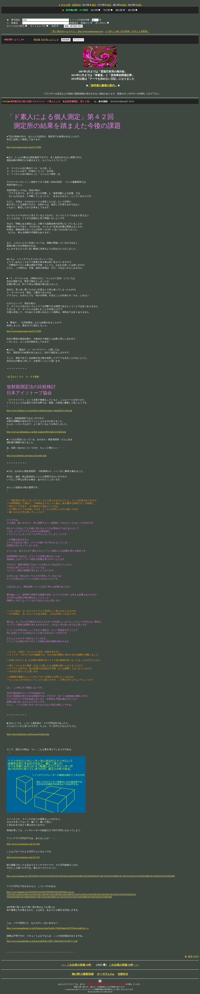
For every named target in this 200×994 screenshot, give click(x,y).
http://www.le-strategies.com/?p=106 (23, 844)
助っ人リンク (52, 39)
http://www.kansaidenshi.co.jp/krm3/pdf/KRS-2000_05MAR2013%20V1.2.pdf (42, 941)
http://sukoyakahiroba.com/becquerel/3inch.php (28, 734)
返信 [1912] (193, 956)
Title (43, 39)
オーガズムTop (105, 974)
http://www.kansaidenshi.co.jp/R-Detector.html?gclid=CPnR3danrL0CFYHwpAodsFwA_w (48, 928)
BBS (94, 5)
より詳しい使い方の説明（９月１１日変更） (127, 31)
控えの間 (65, 5)
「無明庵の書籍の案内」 (102, 85)
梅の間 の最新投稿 (83, 974)
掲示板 (37, 39)
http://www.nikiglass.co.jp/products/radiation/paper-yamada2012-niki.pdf (39, 410)
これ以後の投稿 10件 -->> (124, 964)
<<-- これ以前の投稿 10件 (76, 964)
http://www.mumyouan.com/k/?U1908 (24, 147)
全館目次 (76, 5)
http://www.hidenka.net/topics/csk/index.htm (27, 455)
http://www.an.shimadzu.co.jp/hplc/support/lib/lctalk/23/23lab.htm (36, 432)
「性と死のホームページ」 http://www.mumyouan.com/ (77, 31)
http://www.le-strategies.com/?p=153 (23, 857)
